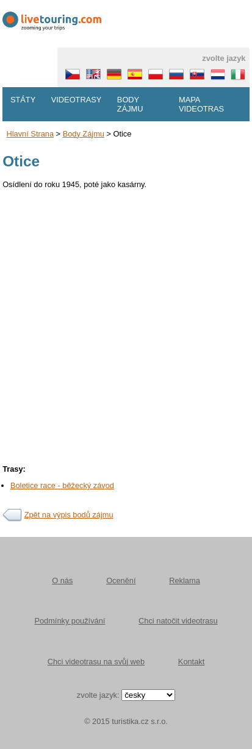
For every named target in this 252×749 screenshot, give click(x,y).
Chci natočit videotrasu (178, 620)
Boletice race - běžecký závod (62, 485)
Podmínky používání (69, 620)
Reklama (184, 580)
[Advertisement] (126, 323)
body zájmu (83, 133)
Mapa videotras (201, 104)
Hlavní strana (30, 133)
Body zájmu (130, 104)
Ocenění (120, 580)
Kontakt (191, 661)
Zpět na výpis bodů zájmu (68, 514)
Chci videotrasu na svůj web (96, 661)
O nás (62, 580)
